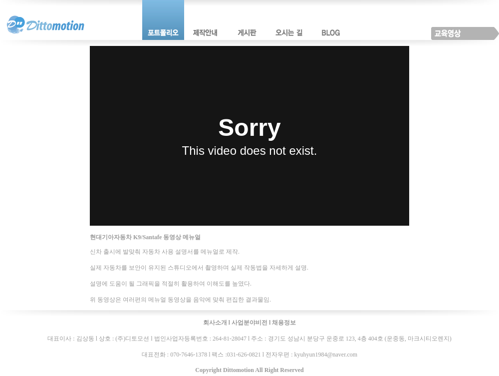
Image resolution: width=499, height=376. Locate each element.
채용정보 (284, 322)
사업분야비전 (249, 322)
